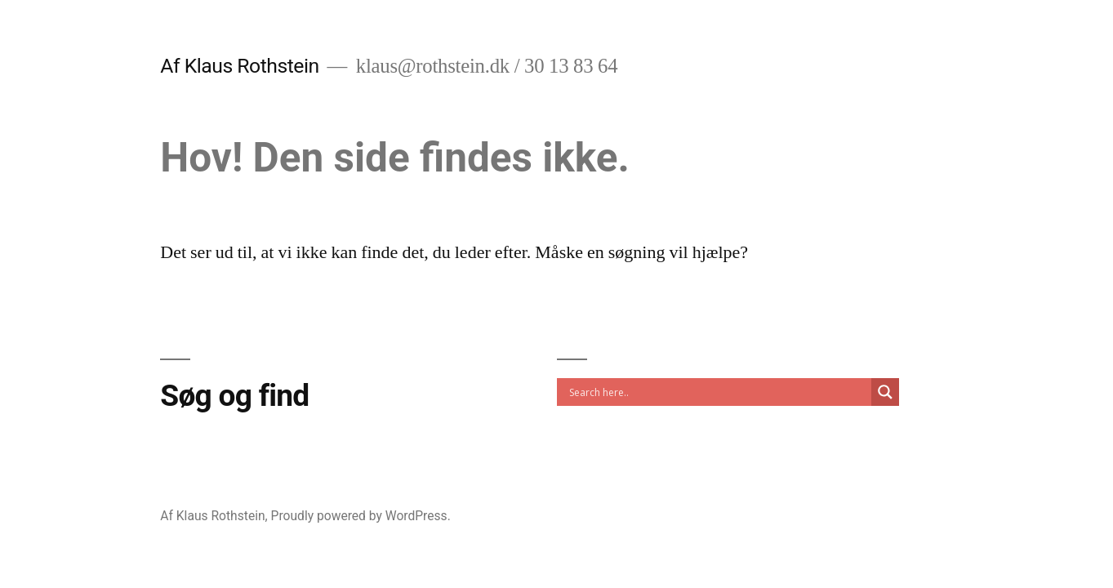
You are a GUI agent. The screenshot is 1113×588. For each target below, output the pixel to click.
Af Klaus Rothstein (239, 66)
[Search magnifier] (885, 392)
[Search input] (718, 392)
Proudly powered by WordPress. (361, 515)
